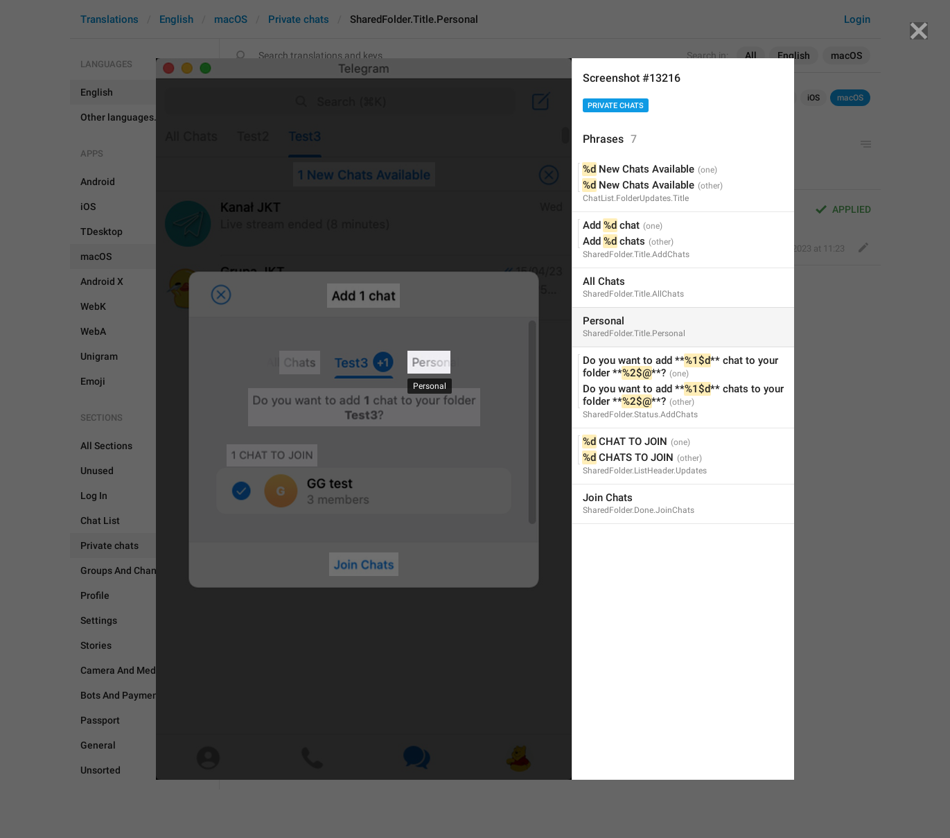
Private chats (616, 105)
